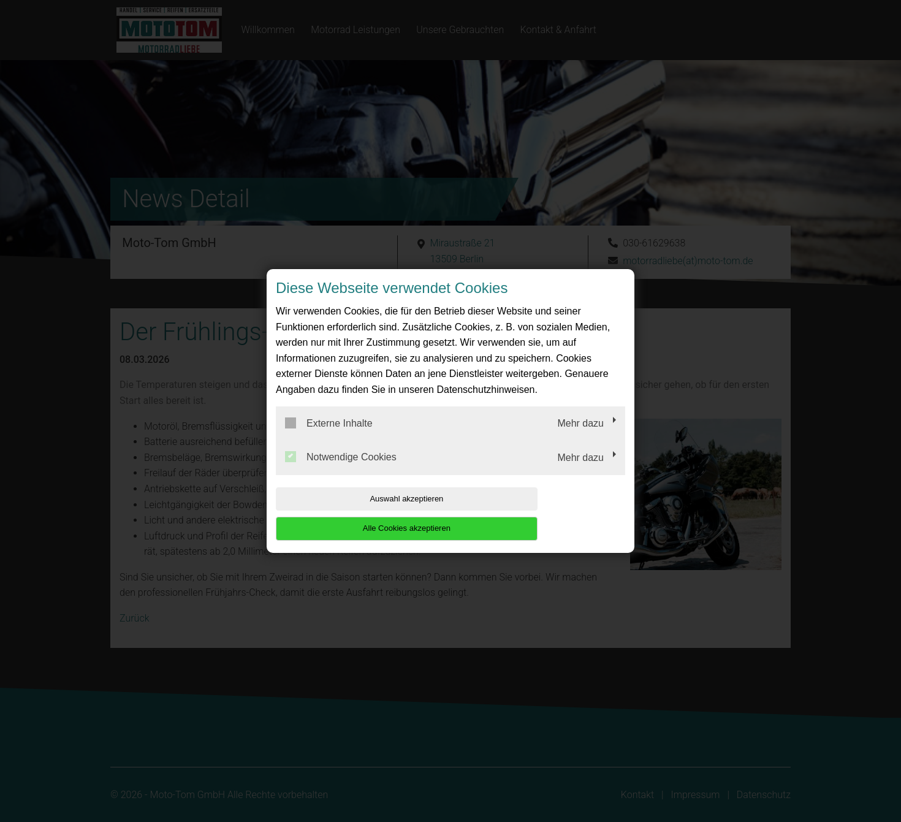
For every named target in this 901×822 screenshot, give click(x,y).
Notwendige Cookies (341, 472)
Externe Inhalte (329, 437)
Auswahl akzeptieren (354, 513)
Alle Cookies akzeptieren (546, 513)
